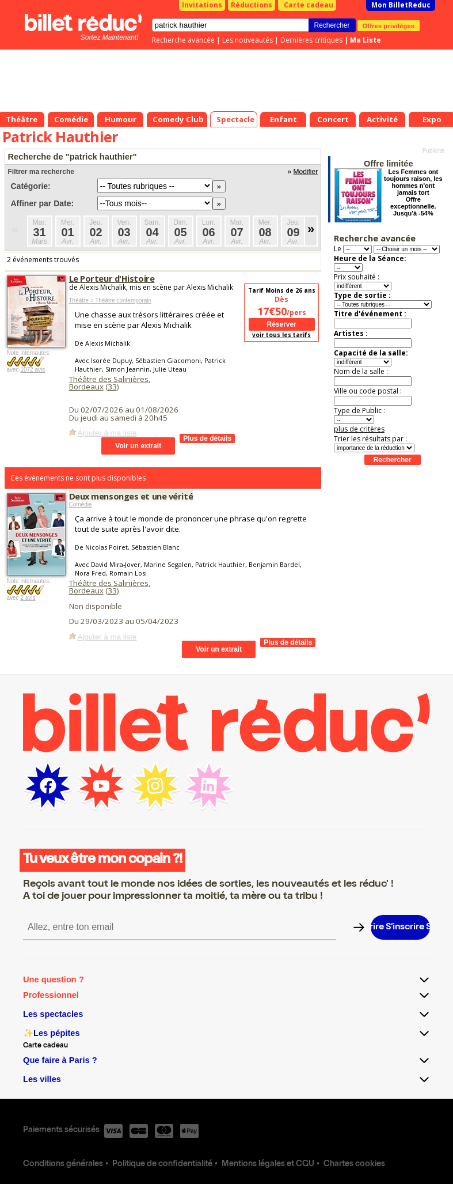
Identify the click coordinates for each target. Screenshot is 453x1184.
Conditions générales (63, 1164)
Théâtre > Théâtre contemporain (110, 300)
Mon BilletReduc (401, 5)
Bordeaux (86, 386)
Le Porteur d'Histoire (112, 278)
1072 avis (32, 369)
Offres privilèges (389, 25)
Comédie (80, 504)
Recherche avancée (183, 40)
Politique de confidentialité (162, 1164)
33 (112, 386)
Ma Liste (365, 40)
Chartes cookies (354, 1164)
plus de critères (359, 429)
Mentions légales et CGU (268, 1164)
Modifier (306, 172)
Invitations (202, 5)
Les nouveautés (247, 40)
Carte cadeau (308, 5)
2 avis (27, 598)
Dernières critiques (311, 40)
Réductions (251, 5)
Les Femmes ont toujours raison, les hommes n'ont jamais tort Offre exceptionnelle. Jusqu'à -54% (413, 192)
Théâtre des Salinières (109, 379)
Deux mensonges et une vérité (131, 496)
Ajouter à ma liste (107, 433)
